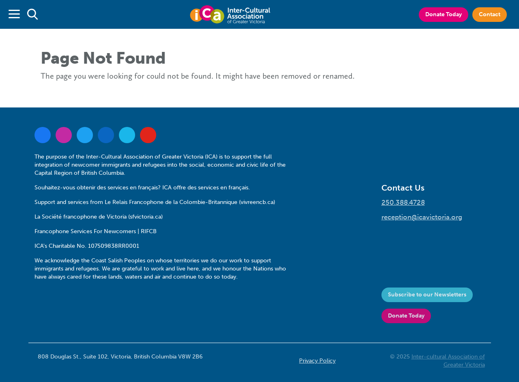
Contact (489, 14)
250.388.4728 (403, 202)
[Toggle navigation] (14, 14)
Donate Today (443, 14)
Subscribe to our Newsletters (427, 294)
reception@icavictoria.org (421, 217)
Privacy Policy (317, 360)
